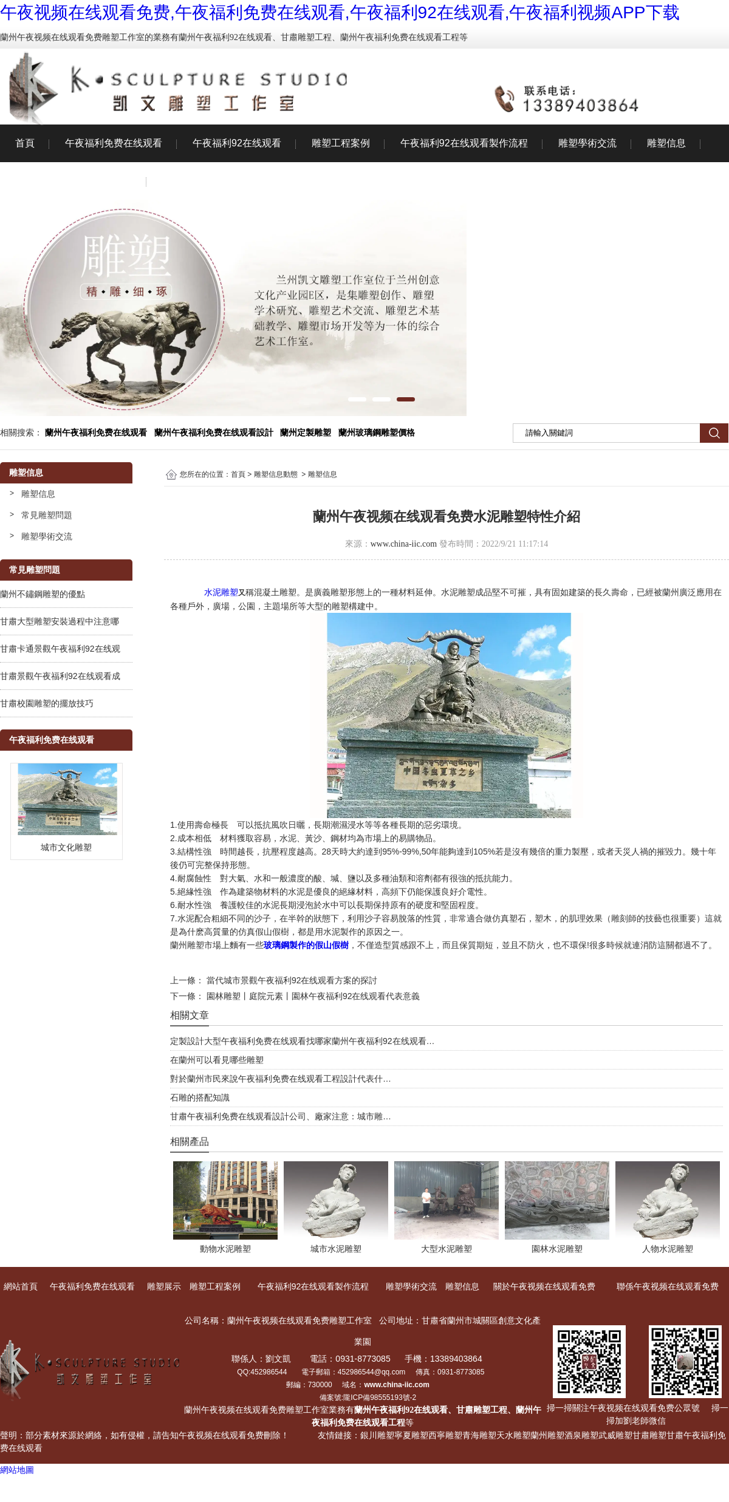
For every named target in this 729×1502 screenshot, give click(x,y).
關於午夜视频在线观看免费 (73, 181)
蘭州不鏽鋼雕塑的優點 (42, 594)
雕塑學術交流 (587, 143)
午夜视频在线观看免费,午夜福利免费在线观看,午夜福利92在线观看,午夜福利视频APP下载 (340, 12)
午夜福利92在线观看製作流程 (464, 143)
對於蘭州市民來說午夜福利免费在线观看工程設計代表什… (280, 1079)
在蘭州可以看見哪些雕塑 (217, 1060)
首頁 (25, 143)
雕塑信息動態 (276, 474)
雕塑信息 (666, 143)
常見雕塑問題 (46, 515)
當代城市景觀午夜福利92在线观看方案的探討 (290, 980)
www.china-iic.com (404, 543)
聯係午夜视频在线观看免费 (220, 181)
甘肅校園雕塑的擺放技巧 (47, 703)
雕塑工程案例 (341, 143)
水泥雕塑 (221, 592)
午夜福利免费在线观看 (113, 143)
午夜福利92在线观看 (237, 143)
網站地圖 (17, 1470)
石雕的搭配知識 (200, 1097)
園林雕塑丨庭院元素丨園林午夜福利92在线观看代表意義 (312, 996)
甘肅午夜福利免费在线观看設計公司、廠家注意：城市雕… (280, 1116)
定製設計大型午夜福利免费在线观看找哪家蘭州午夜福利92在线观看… (302, 1041)
